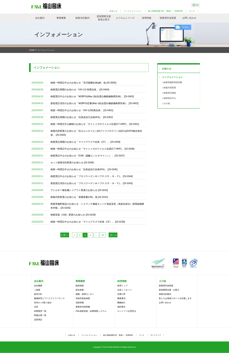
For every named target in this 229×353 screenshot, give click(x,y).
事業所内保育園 (83, 307)
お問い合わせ (189, 18)
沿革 (36, 307)
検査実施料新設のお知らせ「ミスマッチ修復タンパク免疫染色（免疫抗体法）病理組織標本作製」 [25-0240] (88, 205)
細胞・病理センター (85, 294)
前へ (65, 235)
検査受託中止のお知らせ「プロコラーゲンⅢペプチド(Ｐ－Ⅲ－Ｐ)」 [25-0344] (82, 176)
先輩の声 (121, 294)
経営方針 (38, 294)
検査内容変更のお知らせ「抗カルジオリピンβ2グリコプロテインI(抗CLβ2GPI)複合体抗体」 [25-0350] (87, 132)
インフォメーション (132, 11)
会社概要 (38, 286)
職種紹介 (121, 303)
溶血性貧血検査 (83, 298)
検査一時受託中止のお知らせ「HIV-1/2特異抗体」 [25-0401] (72, 110)
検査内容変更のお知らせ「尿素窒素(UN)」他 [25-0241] (70, 197)
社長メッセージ (124, 290)
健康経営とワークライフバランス (49, 298)
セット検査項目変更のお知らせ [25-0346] (63, 163)
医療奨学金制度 (168, 18)
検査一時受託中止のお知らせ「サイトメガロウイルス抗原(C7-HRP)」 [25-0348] (83, 149)
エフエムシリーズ (125, 18)
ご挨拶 (37, 290)
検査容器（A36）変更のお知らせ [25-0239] (64, 215)
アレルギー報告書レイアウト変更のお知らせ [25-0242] (70, 190)
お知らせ (113, 11)
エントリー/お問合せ (126, 311)
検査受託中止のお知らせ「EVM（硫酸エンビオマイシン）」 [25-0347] (78, 156)
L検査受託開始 (169, 93)
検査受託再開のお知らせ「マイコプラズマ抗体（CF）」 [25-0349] (76, 142)
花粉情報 (80, 303)
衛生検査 (80, 290)
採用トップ (122, 286)
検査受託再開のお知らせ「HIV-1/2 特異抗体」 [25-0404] (70, 90)
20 (103, 235)
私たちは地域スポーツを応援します (175, 298)
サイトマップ (155, 335)
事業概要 (61, 18)
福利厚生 (121, 307)
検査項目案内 (83, 18)
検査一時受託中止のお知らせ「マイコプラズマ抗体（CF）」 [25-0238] (78, 222)
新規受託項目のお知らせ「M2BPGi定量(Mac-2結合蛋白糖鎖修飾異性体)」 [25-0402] (85, 103)
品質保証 (38, 319)
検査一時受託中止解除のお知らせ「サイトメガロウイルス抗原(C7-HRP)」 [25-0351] (85, 124)
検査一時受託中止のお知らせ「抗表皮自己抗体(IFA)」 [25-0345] (75, 169)
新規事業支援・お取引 (169, 290)
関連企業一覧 (40, 315)
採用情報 (146, 18)
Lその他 (166, 103)
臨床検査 (80, 286)
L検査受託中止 (169, 98)
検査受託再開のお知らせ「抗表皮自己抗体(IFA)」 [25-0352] (72, 117)
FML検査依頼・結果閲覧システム (91, 311)
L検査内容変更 (169, 87)
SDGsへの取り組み (43, 303)
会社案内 (40, 18)
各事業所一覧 (40, 311)
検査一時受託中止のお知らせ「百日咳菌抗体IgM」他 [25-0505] (74, 83)
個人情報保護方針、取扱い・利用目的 (165, 11)
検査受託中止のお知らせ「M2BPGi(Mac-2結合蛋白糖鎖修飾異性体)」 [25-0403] (83, 96)
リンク (192, 11)
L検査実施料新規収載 (172, 82)
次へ (112, 235)
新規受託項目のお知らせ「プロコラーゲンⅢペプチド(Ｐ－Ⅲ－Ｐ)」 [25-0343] (82, 183)
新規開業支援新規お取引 (104, 18)
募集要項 (121, 298)
